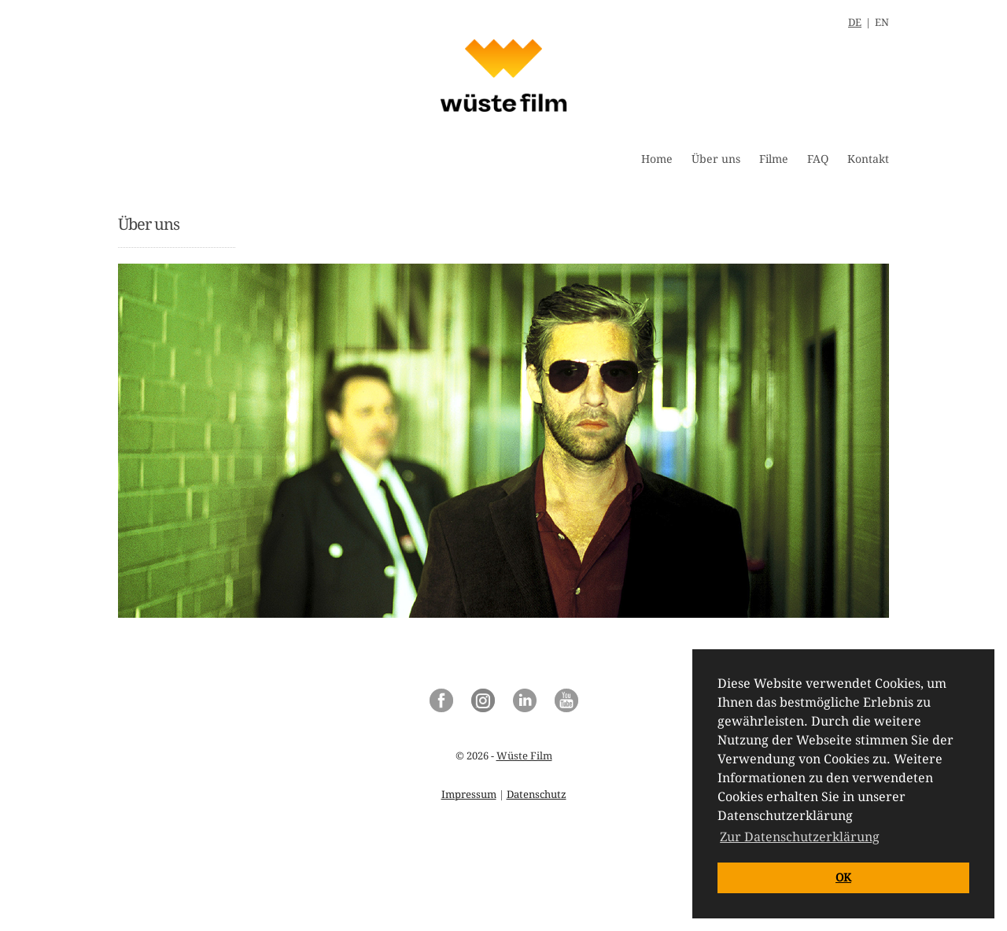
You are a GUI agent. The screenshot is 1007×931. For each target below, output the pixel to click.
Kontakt (868, 159)
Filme (773, 159)
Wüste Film (524, 756)
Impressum (468, 794)
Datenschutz (536, 794)
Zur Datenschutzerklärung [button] (800, 836)
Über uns (716, 159)
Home (657, 159)
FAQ (817, 159)
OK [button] (843, 877)
